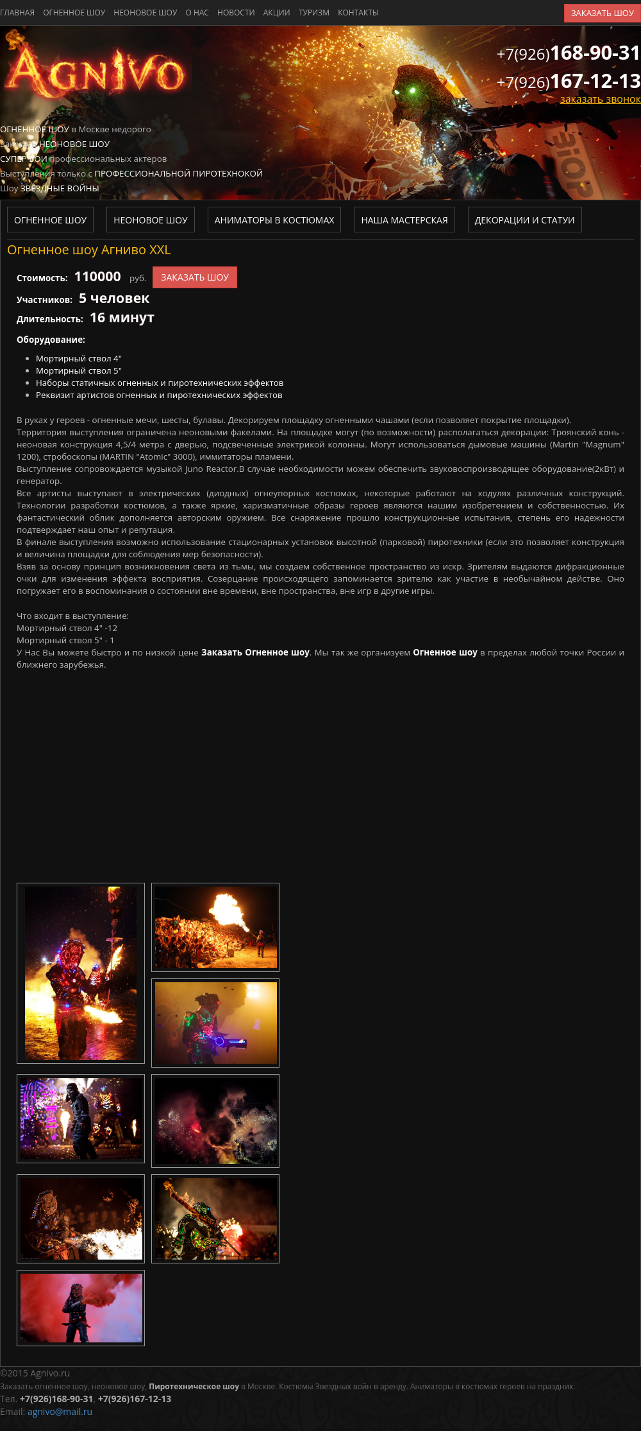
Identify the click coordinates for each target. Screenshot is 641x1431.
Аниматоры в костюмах (275, 220)
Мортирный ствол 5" (79, 370)
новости (236, 12)
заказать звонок (600, 99)
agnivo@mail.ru (60, 1411)
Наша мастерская (404, 220)
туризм (314, 12)
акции (276, 12)
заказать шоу (602, 13)
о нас (196, 12)
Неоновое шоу (145, 12)
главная (17, 12)
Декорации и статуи (525, 220)
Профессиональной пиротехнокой (178, 173)
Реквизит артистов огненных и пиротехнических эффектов (159, 395)
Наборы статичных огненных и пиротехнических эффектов (159, 382)
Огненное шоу (74, 12)
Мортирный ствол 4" (79, 358)
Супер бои (23, 158)
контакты (358, 12)
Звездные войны (60, 188)
